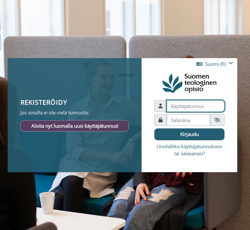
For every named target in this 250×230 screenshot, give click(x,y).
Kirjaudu (189, 134)
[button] (214, 64)
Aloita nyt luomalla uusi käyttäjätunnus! (74, 125)
